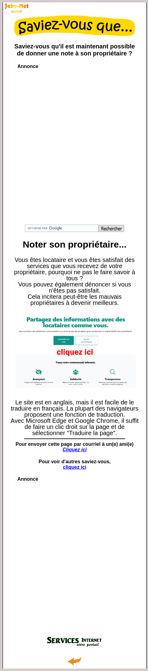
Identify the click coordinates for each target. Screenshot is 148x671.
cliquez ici (74, 467)
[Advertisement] (74, 144)
